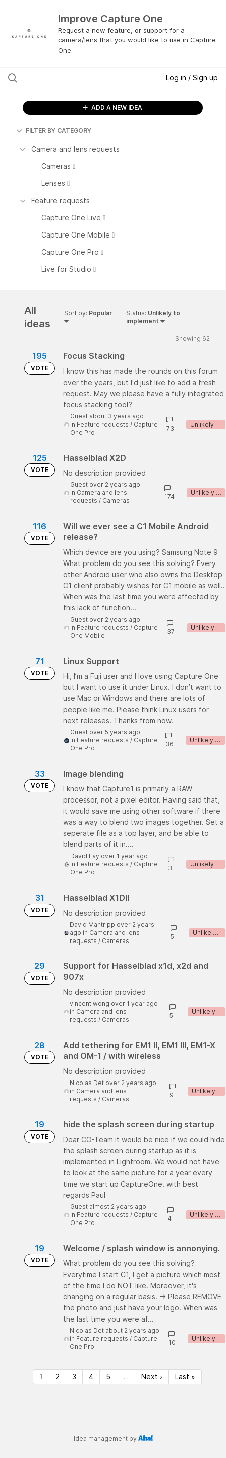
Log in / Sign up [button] (192, 77)
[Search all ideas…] (69, 78)
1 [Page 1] (41, 1376)
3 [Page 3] (74, 1376)
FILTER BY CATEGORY (53, 130)
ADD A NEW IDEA (112, 107)
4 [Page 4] (91, 1376)
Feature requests (103, 424)
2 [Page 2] (57, 1376)
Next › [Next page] (151, 1376)
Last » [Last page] (185, 1376)
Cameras (116, 500)
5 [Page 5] (108, 1376)
